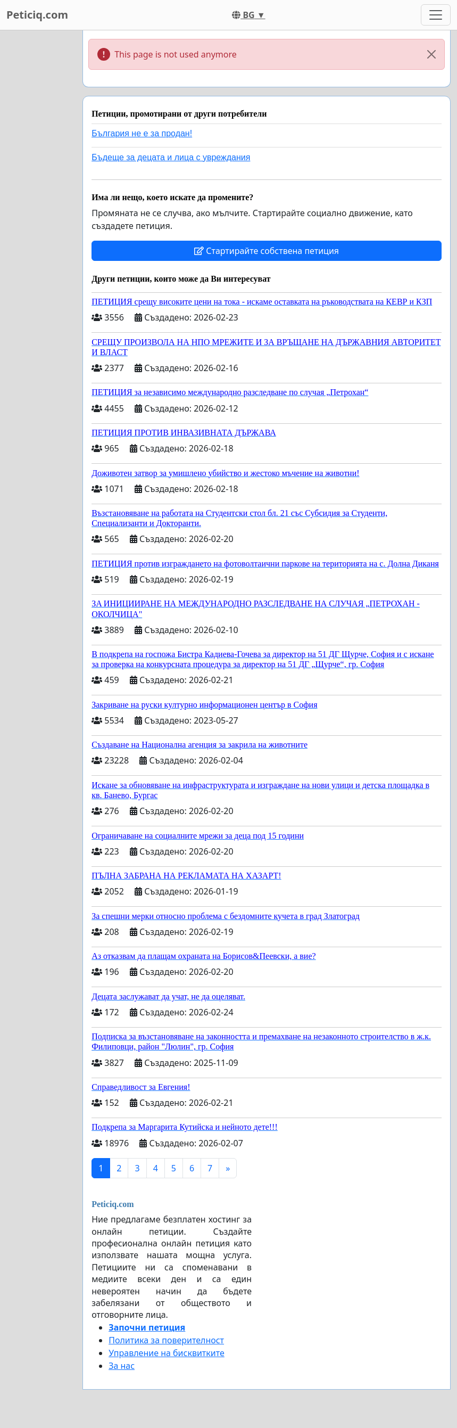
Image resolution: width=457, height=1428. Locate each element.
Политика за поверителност (166, 1340)
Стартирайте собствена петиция (266, 251)
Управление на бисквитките (167, 1353)
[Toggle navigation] (436, 15)
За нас (122, 1366)
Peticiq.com (37, 14)
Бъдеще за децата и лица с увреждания (171, 157)
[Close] (431, 54)
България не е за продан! (142, 133)
